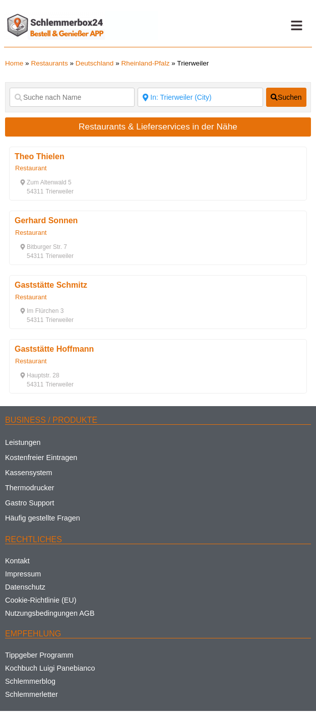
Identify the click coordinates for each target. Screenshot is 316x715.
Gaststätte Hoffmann (54, 349)
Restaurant (31, 168)
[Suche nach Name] (72, 97)
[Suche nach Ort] (200, 97)
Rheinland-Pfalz (145, 63)
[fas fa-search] (286, 97)
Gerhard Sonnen (46, 220)
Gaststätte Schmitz (51, 285)
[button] (296, 25)
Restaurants (49, 63)
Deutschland (95, 63)
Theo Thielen (40, 156)
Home (14, 63)
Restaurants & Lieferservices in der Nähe (158, 126)
